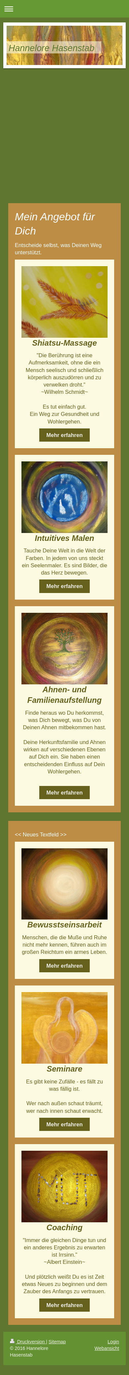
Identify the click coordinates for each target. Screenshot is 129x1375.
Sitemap (57, 1341)
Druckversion (28, 1341)
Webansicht (107, 1348)
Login (113, 1341)
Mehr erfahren (64, 435)
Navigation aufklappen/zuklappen (64, 9)
